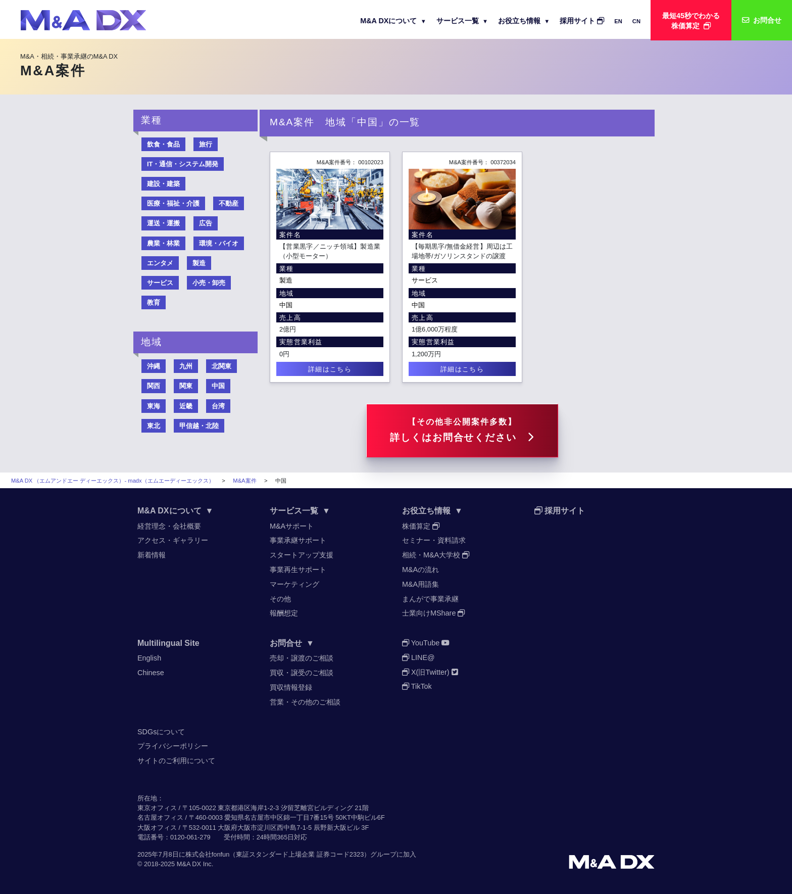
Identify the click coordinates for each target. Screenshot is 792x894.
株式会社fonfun (207, 854)
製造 (285, 280)
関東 (185, 386)
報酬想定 (284, 613)
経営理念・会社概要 (169, 526)
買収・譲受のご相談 (301, 673)
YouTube (426, 643)
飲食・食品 (163, 144)
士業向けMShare (433, 613)
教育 (153, 302)
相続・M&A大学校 (435, 555)
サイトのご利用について (176, 761)
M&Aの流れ (420, 570)
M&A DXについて (393, 21)
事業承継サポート (298, 540)
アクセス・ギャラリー (172, 540)
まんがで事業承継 (430, 599)
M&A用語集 (420, 584)
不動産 (228, 203)
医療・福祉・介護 (173, 203)
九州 (185, 366)
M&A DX (189, 864)
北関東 (221, 366)
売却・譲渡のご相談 (301, 658)
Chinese (150, 673)
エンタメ (160, 263)
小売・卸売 (208, 283)
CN (636, 21)
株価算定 (420, 526)
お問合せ (292, 643)
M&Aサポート (292, 526)
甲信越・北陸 (199, 426)
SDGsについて (161, 732)
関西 (153, 386)
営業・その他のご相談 (305, 702)
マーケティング (294, 584)
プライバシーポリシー (172, 746)
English (149, 658)
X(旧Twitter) (430, 672)
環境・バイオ (218, 243)
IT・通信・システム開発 (182, 164)
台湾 (218, 406)
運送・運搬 (163, 223)
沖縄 (153, 366)
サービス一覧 (462, 21)
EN (618, 21)
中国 (285, 305)
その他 (280, 599)
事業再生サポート (298, 570)
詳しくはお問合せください (462, 430)
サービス (425, 280)
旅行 (205, 144)
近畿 (185, 406)
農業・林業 (163, 243)
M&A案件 (244, 481)
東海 (153, 406)
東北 (153, 426)
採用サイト (582, 21)
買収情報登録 (291, 687)
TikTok (417, 686)
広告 (205, 223)
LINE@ (418, 657)
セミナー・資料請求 (434, 540)
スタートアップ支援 (301, 555)
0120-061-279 (190, 837)
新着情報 (151, 555)
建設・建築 (163, 183)
